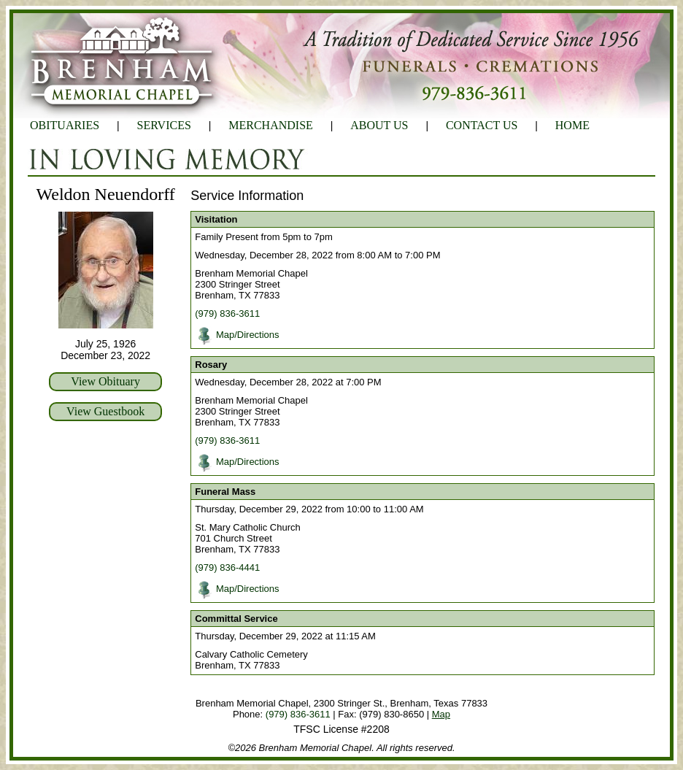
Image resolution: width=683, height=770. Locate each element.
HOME (572, 125)
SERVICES (164, 125)
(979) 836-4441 (227, 567)
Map (441, 714)
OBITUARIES (64, 125)
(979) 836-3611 (227, 313)
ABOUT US (379, 125)
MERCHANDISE (270, 125)
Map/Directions (247, 334)
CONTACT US (481, 125)
